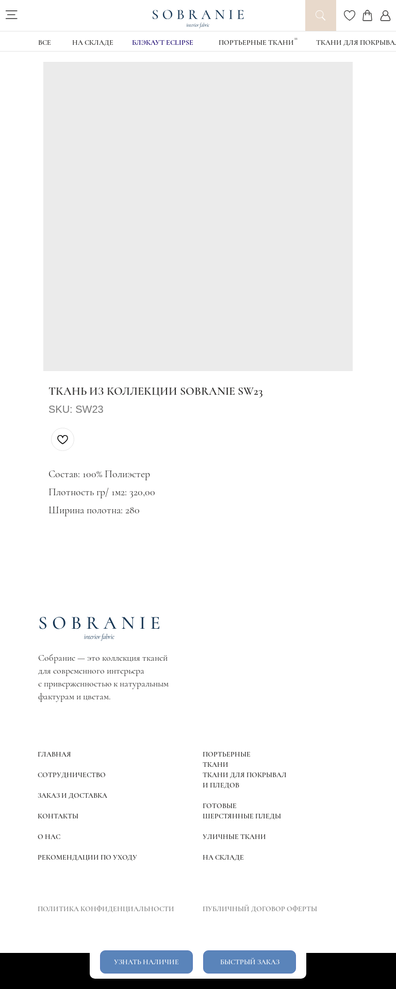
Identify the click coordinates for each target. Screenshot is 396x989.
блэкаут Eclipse (162, 42)
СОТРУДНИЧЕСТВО (72, 774)
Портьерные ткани (256, 42)
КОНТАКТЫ (58, 816)
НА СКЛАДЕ (92, 42)
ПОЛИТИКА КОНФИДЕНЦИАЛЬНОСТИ (106, 908)
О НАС (49, 836)
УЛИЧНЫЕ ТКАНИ (234, 836)
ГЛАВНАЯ (54, 754)
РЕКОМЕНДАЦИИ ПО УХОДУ (87, 857)
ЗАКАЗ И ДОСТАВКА (72, 795)
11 (296, 38)
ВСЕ (44, 42)
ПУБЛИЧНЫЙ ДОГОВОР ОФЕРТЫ (260, 908)
